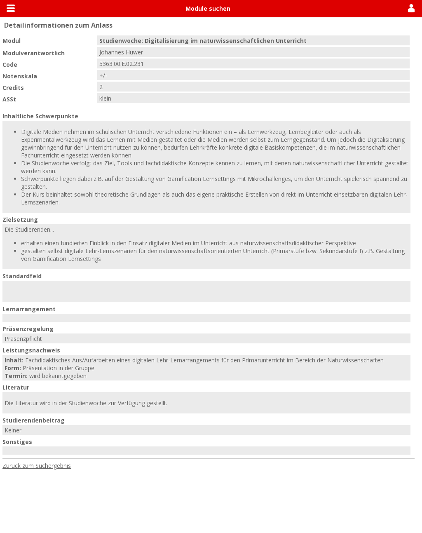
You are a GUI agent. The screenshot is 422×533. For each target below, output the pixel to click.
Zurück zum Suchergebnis (36, 466)
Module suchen (207, 8)
